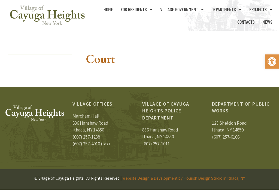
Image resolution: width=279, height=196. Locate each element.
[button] (272, 61)
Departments (226, 9)
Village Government (182, 9)
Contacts (246, 22)
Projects (260, 9)
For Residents (137, 9)
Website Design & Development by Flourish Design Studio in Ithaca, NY (183, 178)
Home (108, 9)
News (267, 22)
